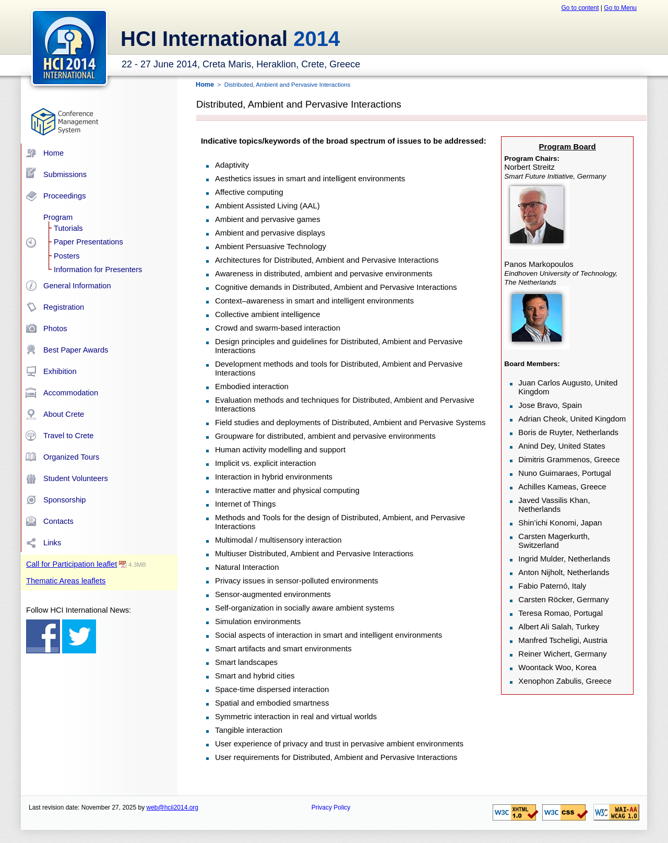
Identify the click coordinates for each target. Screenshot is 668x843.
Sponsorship (64, 500)
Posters (67, 256)
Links (52, 542)
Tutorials (68, 228)
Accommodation (70, 393)
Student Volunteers (75, 478)
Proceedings (64, 196)
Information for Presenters (98, 269)
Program (58, 217)
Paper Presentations (88, 242)
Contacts (58, 521)
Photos (55, 328)
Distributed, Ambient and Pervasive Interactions (287, 84)
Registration (63, 307)
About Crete (63, 414)
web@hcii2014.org (172, 807)
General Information (77, 286)
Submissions (65, 174)
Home (53, 153)
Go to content (580, 7)
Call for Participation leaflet (71, 564)
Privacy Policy (331, 807)
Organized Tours (71, 457)
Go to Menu (620, 7)
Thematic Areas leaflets (65, 581)
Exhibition (60, 371)
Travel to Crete (68, 435)
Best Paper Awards (75, 350)
